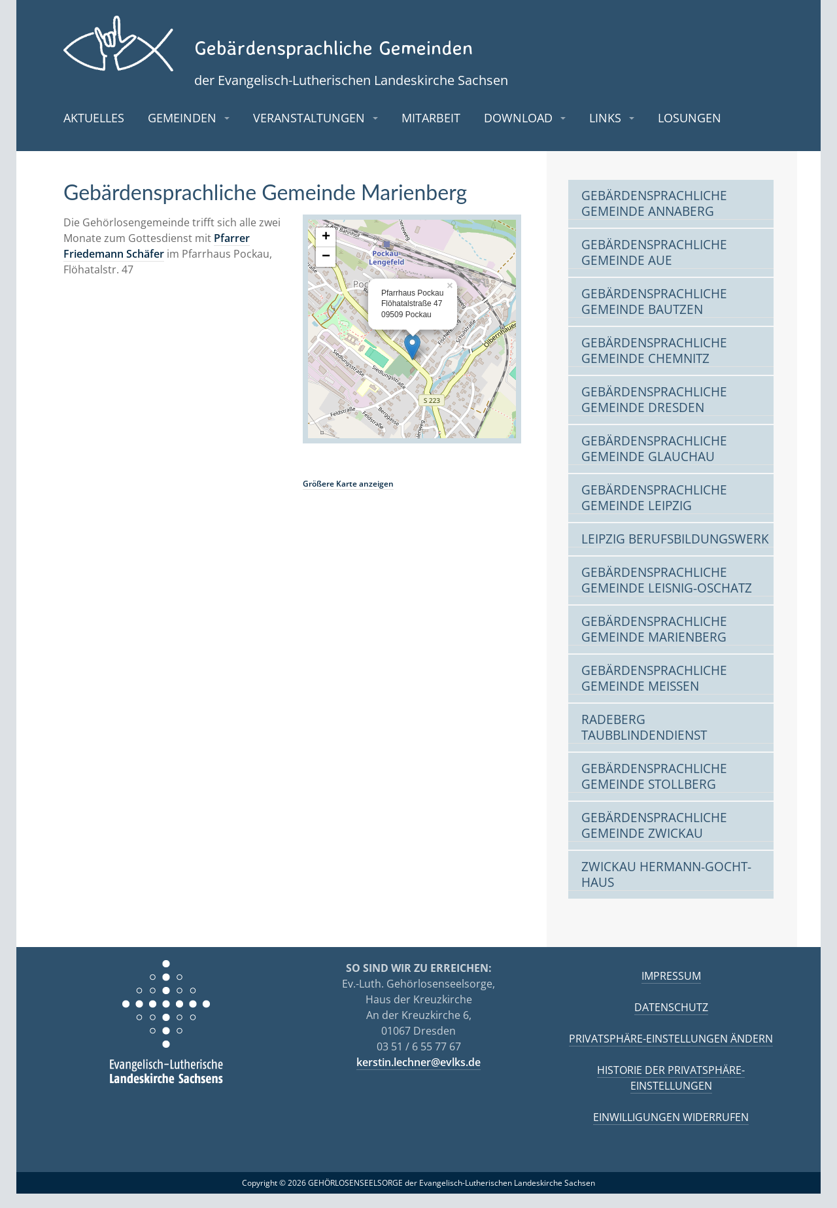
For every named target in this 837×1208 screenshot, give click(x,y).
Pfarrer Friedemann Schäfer (156, 260)
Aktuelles (93, 132)
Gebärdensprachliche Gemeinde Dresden (654, 414)
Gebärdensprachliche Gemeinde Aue (654, 267)
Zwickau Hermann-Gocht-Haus (666, 889)
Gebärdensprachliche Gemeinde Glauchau (654, 463)
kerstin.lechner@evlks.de (418, 1076)
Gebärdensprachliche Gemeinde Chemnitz (654, 365)
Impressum (671, 990)
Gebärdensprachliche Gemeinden (452, 41)
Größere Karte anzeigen (348, 497)
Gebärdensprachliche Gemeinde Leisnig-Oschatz (666, 595)
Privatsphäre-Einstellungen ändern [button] (671, 1053)
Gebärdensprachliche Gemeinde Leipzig (654, 512)
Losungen (689, 132)
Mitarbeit (430, 132)
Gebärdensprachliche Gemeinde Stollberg (654, 791)
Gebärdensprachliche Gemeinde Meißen (654, 693)
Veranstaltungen (309, 132)
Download (518, 132)
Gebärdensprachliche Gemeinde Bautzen (654, 316)
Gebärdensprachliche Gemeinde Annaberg (654, 218)
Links (605, 132)
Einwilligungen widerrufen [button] (671, 1131)
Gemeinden (182, 132)
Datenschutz (671, 1021)
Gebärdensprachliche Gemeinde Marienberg (654, 644)
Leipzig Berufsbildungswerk (675, 553)
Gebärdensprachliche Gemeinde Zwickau (654, 840)
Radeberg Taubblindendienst (644, 742)
